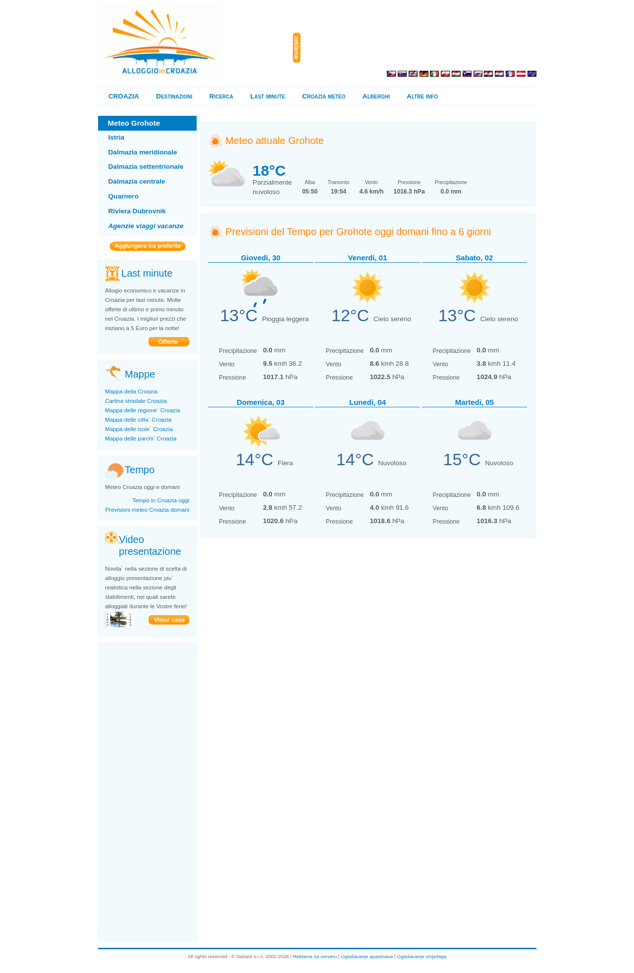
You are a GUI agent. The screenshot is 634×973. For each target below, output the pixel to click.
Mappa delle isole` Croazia (139, 429)
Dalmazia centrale (136, 181)
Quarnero (123, 196)
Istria (116, 137)
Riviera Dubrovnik (137, 211)
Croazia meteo (323, 96)
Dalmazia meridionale (142, 152)
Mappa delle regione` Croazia (142, 410)
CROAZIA (123, 96)
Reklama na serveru (315, 956)
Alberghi (376, 96)
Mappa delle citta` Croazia (138, 420)
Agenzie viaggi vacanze (146, 226)
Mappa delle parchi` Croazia (140, 438)
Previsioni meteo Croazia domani (147, 510)
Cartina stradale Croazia (136, 401)
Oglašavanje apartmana (367, 956)
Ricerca (221, 96)
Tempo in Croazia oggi (160, 500)
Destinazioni (174, 96)
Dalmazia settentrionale (146, 166)
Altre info (422, 96)
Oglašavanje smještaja (421, 956)
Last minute (267, 96)
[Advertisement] (420, 48)
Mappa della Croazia (131, 391)
